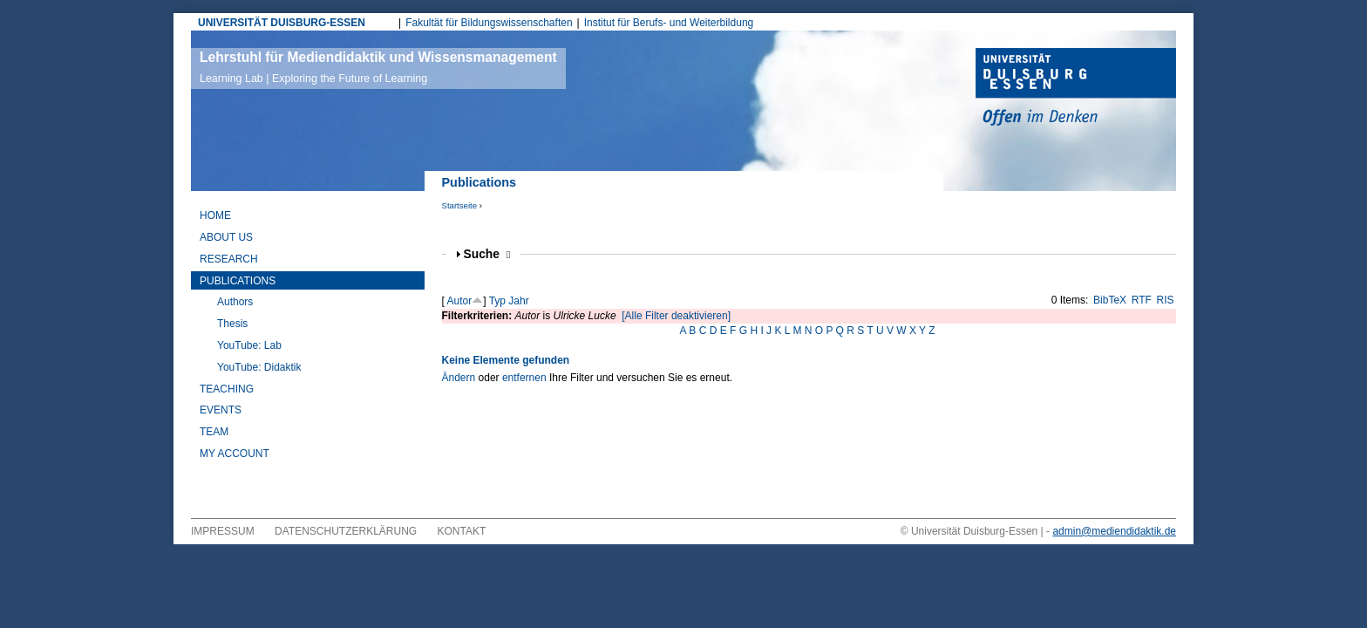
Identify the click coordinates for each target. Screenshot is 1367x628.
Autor (460, 301)
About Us (226, 237)
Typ (497, 301)
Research (229, 259)
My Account (234, 453)
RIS (1165, 300)
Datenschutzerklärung (346, 531)
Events (220, 410)
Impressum (223, 531)
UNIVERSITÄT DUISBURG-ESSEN (281, 23)
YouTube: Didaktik (259, 367)
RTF (1142, 300)
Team (214, 432)
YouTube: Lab (249, 345)
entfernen (524, 378)
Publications (237, 281)
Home (215, 215)
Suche (487, 254)
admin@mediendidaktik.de (1114, 531)
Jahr (518, 301)
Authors (235, 302)
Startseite (460, 205)
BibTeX (1109, 300)
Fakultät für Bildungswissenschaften (488, 23)
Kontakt (462, 531)
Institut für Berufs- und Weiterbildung (669, 23)
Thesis (232, 323)
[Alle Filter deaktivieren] (676, 316)
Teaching (227, 389)
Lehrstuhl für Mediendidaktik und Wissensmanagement (378, 67)
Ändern (459, 378)
